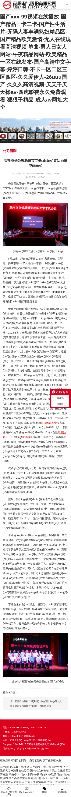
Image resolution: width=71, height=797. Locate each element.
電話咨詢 (62, 790)
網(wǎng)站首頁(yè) (9, 791)
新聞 (44, 790)
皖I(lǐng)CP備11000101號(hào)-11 (34, 748)
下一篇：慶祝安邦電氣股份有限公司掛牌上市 (28, 706)
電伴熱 (26, 437)
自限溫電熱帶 (49, 422)
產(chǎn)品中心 (27, 790)
